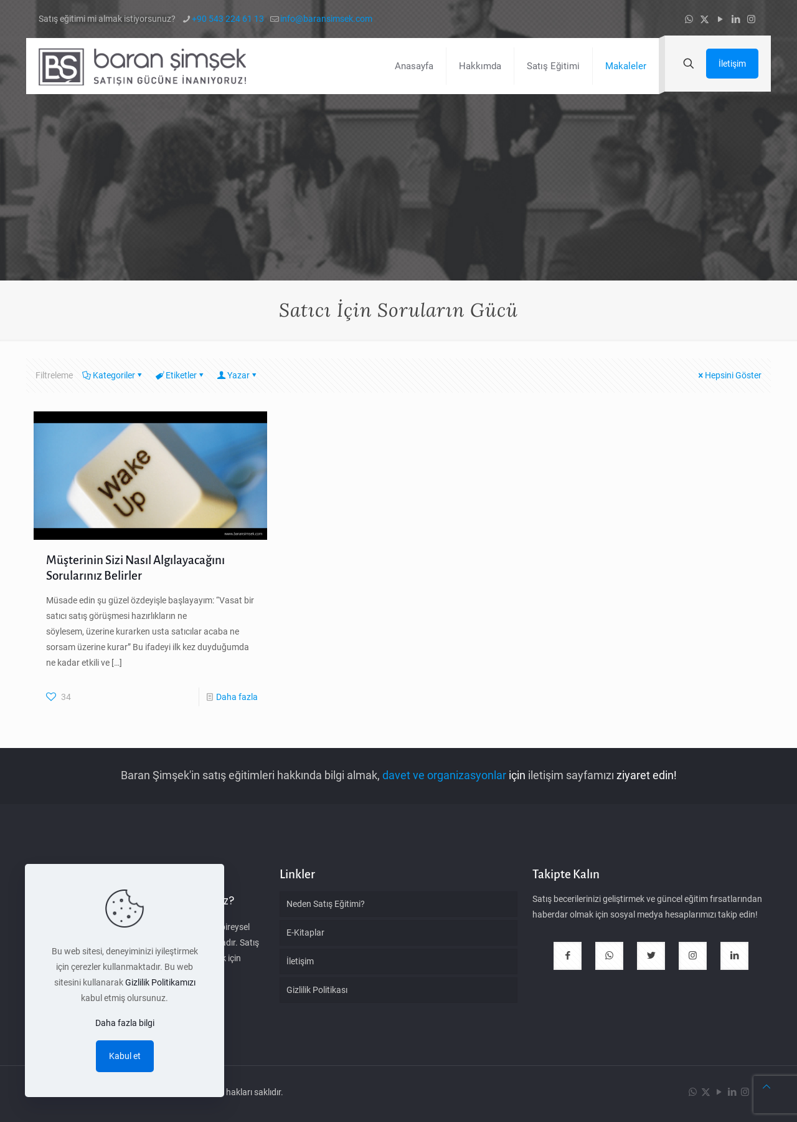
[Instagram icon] (751, 19)
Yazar (237, 375)
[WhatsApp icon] (689, 19)
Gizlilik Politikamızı (160, 982)
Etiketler (180, 375)
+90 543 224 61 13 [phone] (228, 19)
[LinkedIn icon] (735, 19)
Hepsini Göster (729, 375)
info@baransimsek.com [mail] (326, 19)
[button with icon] (568, 956)
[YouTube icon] (720, 19)
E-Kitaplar (305, 932)
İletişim (732, 64)
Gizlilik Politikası (316, 990)
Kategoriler (113, 375)
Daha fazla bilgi (124, 1023)
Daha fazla (237, 697)
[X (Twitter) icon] (704, 19)
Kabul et (125, 1056)
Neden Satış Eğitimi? (325, 904)
